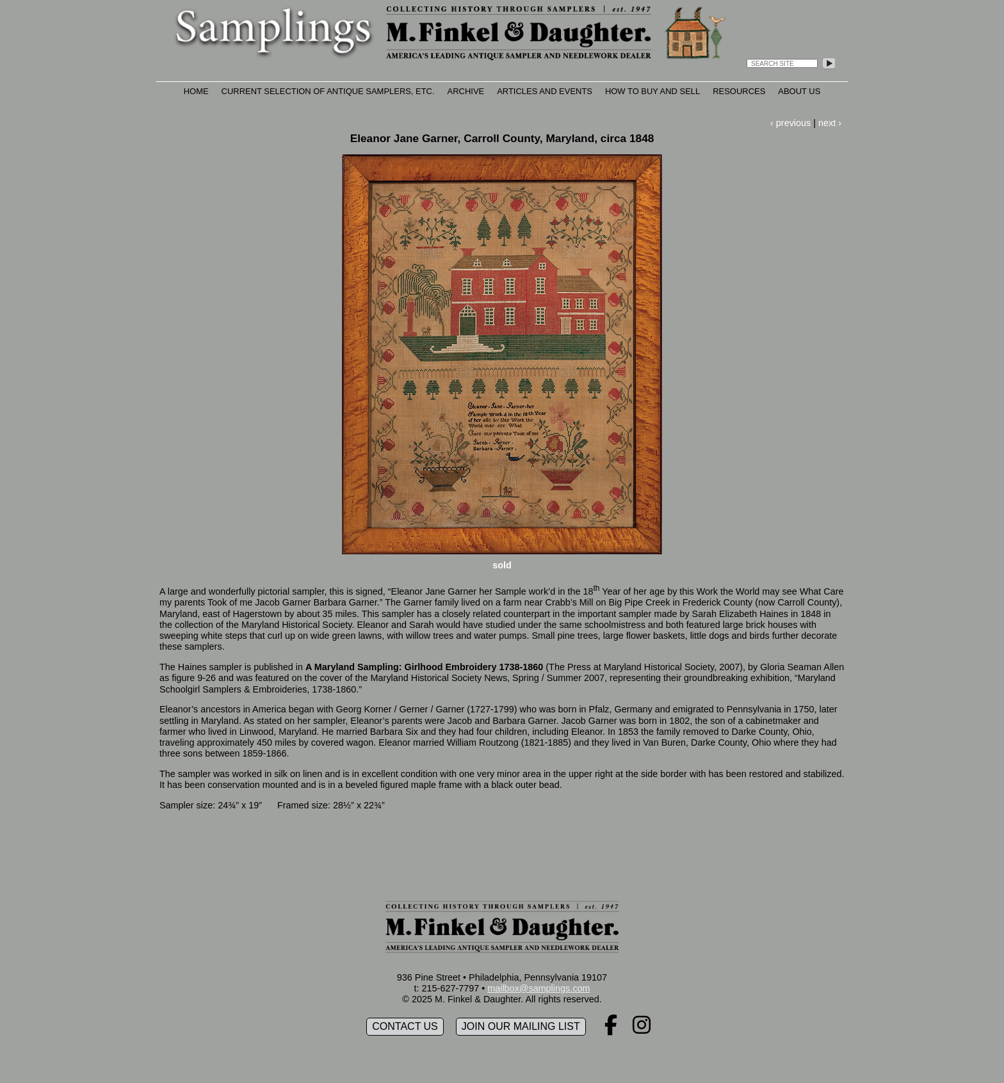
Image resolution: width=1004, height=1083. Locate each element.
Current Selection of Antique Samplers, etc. (328, 91)
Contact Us (405, 1026)
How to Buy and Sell (652, 91)
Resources (739, 91)
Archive (466, 91)
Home (196, 91)
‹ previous (790, 123)
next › (829, 123)
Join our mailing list (521, 1026)
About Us (799, 91)
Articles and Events (544, 91)
